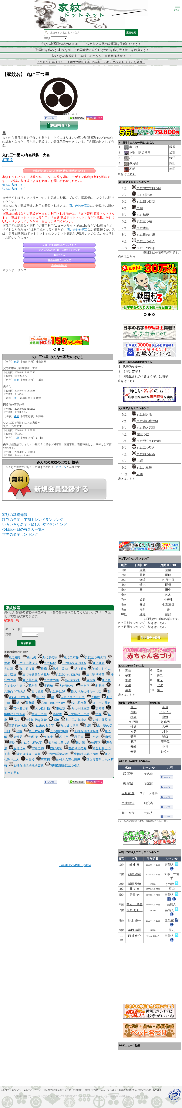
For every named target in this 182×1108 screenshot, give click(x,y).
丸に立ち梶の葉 (29, 742)
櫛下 (160, 690)
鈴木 (143, 584)
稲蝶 (17, 731)
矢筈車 (46, 737)
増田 (172, 169)
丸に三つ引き (143, 241)
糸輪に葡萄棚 (99, 719)
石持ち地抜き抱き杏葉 (26, 765)
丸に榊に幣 (55, 691)
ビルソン (165, 712)
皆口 (165, 736)
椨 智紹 (128, 783)
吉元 (165, 726)
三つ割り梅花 (93, 674)
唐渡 (165, 717)
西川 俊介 (134, 935)
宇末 (128, 675)
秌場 (143, 579)
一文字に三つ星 (76, 714)
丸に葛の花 (28, 680)
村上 (165, 731)
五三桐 (43, 759)
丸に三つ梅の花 (93, 657)
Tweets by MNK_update (75, 865)
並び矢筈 (54, 748)
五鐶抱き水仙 (15, 725)
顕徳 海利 (134, 874)
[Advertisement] (59, 301)
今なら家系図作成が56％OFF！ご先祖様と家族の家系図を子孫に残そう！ (91, 43)
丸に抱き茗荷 (143, 427)
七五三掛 (168, 604)
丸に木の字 (49, 680)
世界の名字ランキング (59, 260)
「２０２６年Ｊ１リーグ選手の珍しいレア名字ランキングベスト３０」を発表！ (91, 62)
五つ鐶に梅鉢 (57, 731)
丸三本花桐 (34, 731)
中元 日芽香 (134, 904)
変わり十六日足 (17, 697)
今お (165, 707)
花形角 (31, 685)
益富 (160, 670)
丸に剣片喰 (142, 194)
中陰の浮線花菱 (55, 754)
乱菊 (85, 725)
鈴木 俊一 (134, 920)
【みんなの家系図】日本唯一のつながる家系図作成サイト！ (91, 56)
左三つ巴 (140, 434)
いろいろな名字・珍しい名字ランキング (59, 250)
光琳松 (93, 697)
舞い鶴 (78, 742)
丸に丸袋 (96, 663)
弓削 (143, 609)
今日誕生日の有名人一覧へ (23, 529)
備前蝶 (89, 680)
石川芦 (61, 737)
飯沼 (172, 158)
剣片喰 (133, 163)
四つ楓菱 (35, 691)
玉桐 (14, 719)
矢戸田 (133, 722)
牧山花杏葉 (76, 702)
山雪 (105, 737)
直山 (133, 707)
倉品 (16, 361)
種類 (8, 634)
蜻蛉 (9, 742)
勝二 (160, 675)
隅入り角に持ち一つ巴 (84, 691)
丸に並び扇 (25, 668)
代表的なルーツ (133, 366)
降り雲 (38, 697)
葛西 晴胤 (134, 930)
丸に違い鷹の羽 (145, 421)
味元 (160, 680)
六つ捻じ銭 (40, 708)
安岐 (133, 746)
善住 (128, 670)
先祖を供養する (59, 265)
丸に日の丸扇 (143, 234)
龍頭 (168, 614)
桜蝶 (96, 714)
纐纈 (143, 614)
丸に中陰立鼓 (78, 708)
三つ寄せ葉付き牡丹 (34, 674)
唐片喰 (98, 708)
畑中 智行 (128, 813)
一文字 (82, 685)
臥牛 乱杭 (58, 668)
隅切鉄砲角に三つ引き (62, 765)
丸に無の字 (47, 657)
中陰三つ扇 (37, 714)
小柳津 (168, 599)
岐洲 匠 (134, 864)
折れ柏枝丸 (70, 680)
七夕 (160, 685)
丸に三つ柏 (142, 221)
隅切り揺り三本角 (26, 754)
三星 (16, 437)
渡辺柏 (46, 685)
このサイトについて (11, 1089)
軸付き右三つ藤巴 (66, 759)
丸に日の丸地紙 (73, 719)
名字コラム (59, 255)
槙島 (133, 717)
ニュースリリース (32, 1089)
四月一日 (168, 579)
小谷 (165, 746)
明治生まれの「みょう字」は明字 (145, 376)
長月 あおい (134, 910)
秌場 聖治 (134, 884)
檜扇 (41, 668)
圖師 (168, 575)
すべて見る (11, 772)
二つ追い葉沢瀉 (25, 663)
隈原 (172, 147)
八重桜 (28, 759)
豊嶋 (133, 712)
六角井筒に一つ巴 (50, 702)
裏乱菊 (15, 737)
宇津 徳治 (128, 803)
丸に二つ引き (143, 248)
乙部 (172, 152)
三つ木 (92, 737)
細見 (16, 416)
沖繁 (133, 726)
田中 (143, 589)
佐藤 (143, 570)
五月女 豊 (128, 793)
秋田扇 (76, 737)
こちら (131, 174)
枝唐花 (93, 742)
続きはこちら (127, 256)
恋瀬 (128, 685)
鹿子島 (165, 741)
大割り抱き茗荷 (34, 719)
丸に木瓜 (140, 228)
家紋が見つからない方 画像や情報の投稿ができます (59, 170)
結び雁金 (78, 668)
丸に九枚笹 (142, 467)
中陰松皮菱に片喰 (84, 754)
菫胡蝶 (28, 702)
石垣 (133, 741)
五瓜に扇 (17, 748)
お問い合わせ (91, 1089)
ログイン (61, 467)
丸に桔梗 (47, 663)
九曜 (137, 208)
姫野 (143, 599)
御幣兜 (31, 737)
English (158, 1089)
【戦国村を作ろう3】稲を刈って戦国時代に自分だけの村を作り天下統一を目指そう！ (91, 50)
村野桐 (98, 685)
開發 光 (134, 894)
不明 (132, 169)
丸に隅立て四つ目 (146, 188)
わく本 (165, 751)
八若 (133, 731)
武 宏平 (128, 773)
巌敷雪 (55, 714)
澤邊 (128, 690)
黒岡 (16, 379)
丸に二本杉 (69, 657)
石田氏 (7, 160)
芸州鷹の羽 (19, 708)
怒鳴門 (165, 722)
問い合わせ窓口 (79, 205)
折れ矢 (29, 657)
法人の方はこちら (14, 188)
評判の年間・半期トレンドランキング (32, 520)
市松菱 (58, 708)
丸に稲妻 (12, 657)
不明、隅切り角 (139, 152)
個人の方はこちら (14, 184)
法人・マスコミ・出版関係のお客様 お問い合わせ (125, 1089)
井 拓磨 (134, 888)
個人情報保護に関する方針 (57, 1089)
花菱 (137, 474)
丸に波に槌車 (67, 725)
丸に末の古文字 (41, 725)
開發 (143, 575)
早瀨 (128, 680)
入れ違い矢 (64, 685)
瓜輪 (54, 719)
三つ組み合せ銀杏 (72, 663)
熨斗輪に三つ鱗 (56, 742)
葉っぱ (133, 147)
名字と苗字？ (132, 371)
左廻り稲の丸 (75, 748)
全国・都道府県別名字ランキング (59, 245)
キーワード (12, 629)
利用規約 (77, 1089)
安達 (143, 604)
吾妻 (133, 751)
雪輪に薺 (35, 748)
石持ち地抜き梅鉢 (84, 731)
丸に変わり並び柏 (65, 674)
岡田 (172, 163)
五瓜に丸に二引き (70, 697)
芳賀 (133, 736)
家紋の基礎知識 (14, 515)
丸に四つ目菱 (143, 201)
